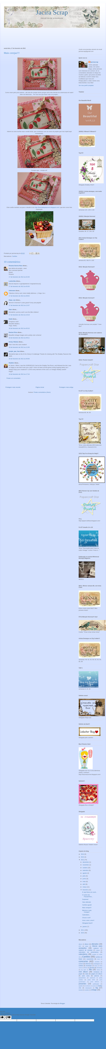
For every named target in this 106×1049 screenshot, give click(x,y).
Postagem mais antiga (66, 387)
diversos (88, 964)
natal (86, 974)
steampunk (88, 988)
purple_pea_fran (14, 351)
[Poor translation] (7, 1017)
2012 (82, 860)
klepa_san (12, 300)
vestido (87, 990)
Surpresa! (85, 899)
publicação (96, 984)
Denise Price (13, 332)
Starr (10, 309)
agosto (85, 873)
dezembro (86, 862)
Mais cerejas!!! (86, 907)
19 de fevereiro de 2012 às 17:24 (19, 374)
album (80, 944)
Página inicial (40, 387)
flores (85, 967)
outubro (85, 867)
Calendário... (86, 915)
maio (84, 881)
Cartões (14, 256)
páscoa (96, 976)
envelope (89, 965)
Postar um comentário (13, 378)
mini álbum (83, 972)
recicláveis (87, 985)
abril (84, 884)
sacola (94, 985)
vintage (94, 990)
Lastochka (12, 281)
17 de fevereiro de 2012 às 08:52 (19, 296)
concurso (83, 961)
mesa (98, 969)
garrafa (91, 967)
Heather (11, 363)
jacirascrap (94, 62)
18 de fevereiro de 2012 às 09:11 (19, 338)
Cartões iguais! (87, 905)
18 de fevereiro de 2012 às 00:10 (19, 328)
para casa (85, 976)
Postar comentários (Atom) (42, 392)
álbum (87, 944)
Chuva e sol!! (86, 917)
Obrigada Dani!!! (87, 923)
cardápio (94, 954)
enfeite (81, 965)
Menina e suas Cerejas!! (86, 911)
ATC (80, 946)
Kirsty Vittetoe (13, 342)
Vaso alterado (86, 902)
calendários (83, 954)
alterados (94, 944)
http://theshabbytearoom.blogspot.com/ (47, 207)
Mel (90, 969)
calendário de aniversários (88, 952)
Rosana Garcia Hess (16, 265)
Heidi (10, 319)
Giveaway (99, 967)
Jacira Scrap (52, 12)
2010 (82, 933)
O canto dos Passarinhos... (87, 895)
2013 (82, 857)
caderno (96, 948)
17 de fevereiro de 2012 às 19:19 (19, 315)
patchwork (92, 977)
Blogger (62, 1003)
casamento (90, 959)
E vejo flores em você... (89, 892)
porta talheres (94, 981)
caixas (98, 950)
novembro (86, 865)
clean (98, 959)
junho (84, 878)
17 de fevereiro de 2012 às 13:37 (19, 305)
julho (84, 876)
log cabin (83, 969)
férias (96, 965)
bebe (86, 946)
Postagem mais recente (12, 387)
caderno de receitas (85, 950)
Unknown (12, 290)
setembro (86, 870)
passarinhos (82, 977)
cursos (81, 964)
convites (97, 961)
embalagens (96, 963)
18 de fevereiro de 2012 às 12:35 (19, 347)
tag (97, 988)
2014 (82, 854)
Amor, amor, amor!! (88, 920)
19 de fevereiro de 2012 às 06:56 (19, 359)
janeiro (85, 926)
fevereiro (86, 890)
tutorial (81, 990)
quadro (81, 985)
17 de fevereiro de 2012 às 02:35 (19, 277)
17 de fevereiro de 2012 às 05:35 (19, 286)
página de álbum (96, 974)
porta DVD (91, 979)
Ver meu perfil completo (86, 85)
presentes (82, 984)
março (85, 887)
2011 (82, 930)
